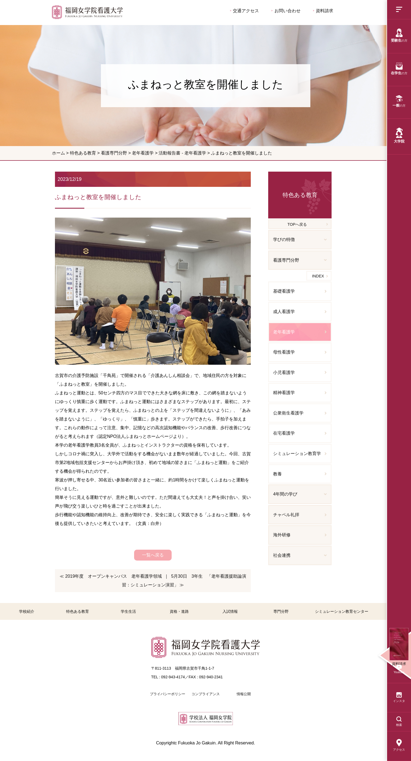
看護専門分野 (114, 153)
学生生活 (128, 611)
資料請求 (323, 10)
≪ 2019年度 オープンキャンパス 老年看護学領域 (111, 576)
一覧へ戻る (153, 555)
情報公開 (244, 694)
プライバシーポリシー (167, 694)
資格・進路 (179, 611)
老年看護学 (143, 153)
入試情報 (230, 611)
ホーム (58, 153)
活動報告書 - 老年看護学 (182, 153)
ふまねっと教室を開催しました (87, 12)
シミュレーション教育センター (341, 611)
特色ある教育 (83, 153)
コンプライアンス (205, 694)
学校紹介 (26, 611)
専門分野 (281, 611)
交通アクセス (244, 10)
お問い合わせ (285, 10)
